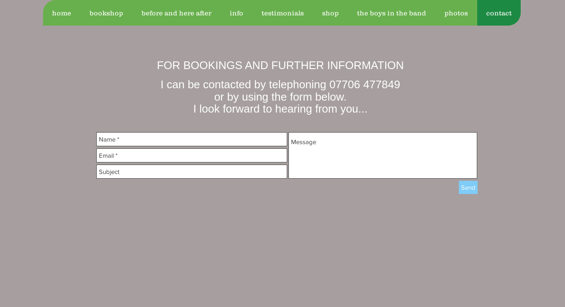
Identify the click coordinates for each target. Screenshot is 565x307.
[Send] (468, 187)
